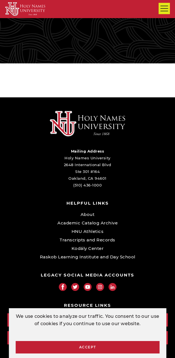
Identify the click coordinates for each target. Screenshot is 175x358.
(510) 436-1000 (87, 185)
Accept (87, 347)
